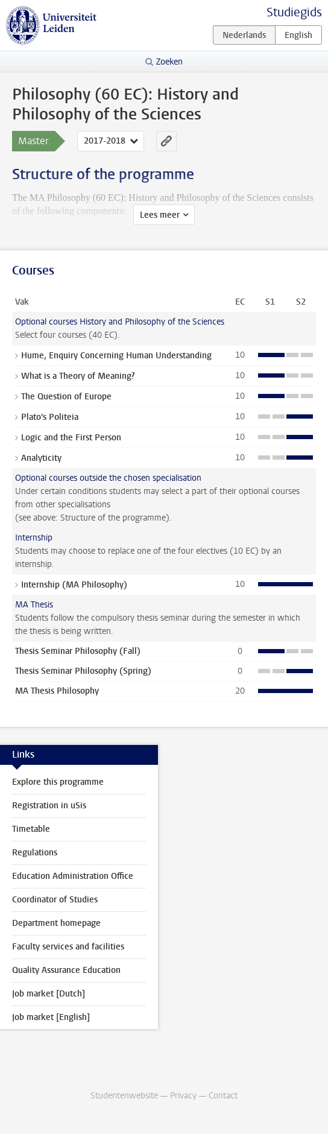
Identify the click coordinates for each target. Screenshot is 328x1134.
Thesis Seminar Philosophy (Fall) (77, 651)
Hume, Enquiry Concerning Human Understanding (116, 355)
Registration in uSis (49, 805)
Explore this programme (58, 782)
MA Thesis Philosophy (57, 691)
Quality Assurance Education (66, 970)
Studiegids (294, 12)
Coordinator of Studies (55, 899)
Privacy (183, 1095)
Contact (223, 1095)
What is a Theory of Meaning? (78, 376)
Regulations (34, 852)
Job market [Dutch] (48, 993)
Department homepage (56, 923)
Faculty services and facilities (68, 946)
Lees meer (160, 215)
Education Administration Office (72, 876)
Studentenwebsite (124, 1095)
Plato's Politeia (49, 417)
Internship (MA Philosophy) (74, 585)
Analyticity (41, 458)
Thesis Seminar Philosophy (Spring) (83, 671)
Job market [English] (51, 1017)
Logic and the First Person (71, 437)
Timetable (31, 829)
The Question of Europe (66, 396)
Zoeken (169, 62)
